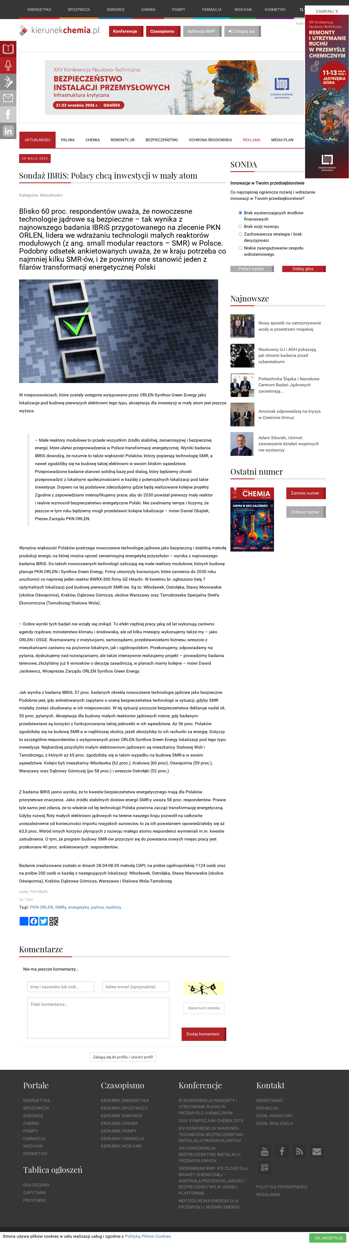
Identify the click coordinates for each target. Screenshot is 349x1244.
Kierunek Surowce (121, 1115)
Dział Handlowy (274, 1115)
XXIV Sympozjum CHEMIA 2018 (211, 1120)
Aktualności (37, 140)
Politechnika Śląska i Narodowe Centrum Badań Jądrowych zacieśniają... (288, 385)
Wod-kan (243, 9)
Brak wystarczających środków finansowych (271, 216)
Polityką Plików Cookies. (148, 1236)
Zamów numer (305, 493)
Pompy (178, 9)
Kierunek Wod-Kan (121, 1146)
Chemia (148, 9)
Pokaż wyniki (251, 268)
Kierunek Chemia (119, 1123)
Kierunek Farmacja (122, 1138)
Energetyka (39, 9)
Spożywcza (79, 9)
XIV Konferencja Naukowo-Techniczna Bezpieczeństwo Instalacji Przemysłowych (211, 1134)
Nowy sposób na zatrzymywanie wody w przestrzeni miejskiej (289, 326)
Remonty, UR (123, 140)
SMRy (60, 907)
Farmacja (212, 9)
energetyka (78, 907)
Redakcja (267, 1108)
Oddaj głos (303, 268)
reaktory (113, 907)
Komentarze (41, 949)
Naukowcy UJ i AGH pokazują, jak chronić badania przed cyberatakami (287, 356)
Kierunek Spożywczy (124, 1108)
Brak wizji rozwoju (259, 226)
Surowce (116, 9)
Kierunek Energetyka (125, 1100)
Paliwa (68, 140)
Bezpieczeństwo (162, 140)
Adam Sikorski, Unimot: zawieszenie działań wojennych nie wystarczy (288, 444)
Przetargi (34, 1200)
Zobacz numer (305, 511)
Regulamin (268, 1194)
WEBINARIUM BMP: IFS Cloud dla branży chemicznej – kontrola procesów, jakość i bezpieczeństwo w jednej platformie (213, 1181)
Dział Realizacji (274, 1123)
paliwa (97, 907)
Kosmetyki (275, 9)
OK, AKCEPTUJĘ (329, 1238)
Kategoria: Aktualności (40, 195)
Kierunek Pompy (119, 1131)
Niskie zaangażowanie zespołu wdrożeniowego (271, 251)
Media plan (282, 140)
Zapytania (34, 1192)
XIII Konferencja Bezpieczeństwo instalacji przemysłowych (209, 1155)
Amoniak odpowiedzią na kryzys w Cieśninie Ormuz (289, 414)
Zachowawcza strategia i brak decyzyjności (270, 237)
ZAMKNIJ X (327, 11)
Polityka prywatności (281, 1186)
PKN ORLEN (41, 907)
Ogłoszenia (36, 1185)
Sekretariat (270, 1100)
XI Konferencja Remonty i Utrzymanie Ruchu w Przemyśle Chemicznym (208, 1107)
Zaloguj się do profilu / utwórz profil (123, 1057)
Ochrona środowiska (210, 140)
